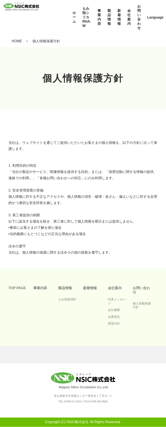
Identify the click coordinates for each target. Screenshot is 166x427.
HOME (17, 41)
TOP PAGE (17, 288)
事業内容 (40, 288)
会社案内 (115, 288)
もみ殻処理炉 (67, 299)
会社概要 (114, 310)
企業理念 (114, 317)
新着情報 (90, 288)
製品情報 (65, 288)
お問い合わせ (141, 290)
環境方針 (114, 323)
